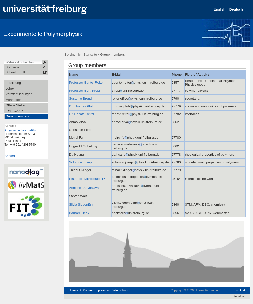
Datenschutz (119, 290)
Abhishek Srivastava (84, 188)
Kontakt (88, 290)
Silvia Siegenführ (81, 204)
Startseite (90, 54)
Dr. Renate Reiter (81, 114)
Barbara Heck (79, 213)
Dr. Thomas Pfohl (81, 106)
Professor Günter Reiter (86, 82)
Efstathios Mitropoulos (85, 178)
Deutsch (236, 9)
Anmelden (239, 296)
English (220, 9)
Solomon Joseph (81, 162)
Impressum (102, 290)
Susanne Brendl (81, 98)
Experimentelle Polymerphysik (42, 34)
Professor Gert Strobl (84, 90)
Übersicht (75, 290)
